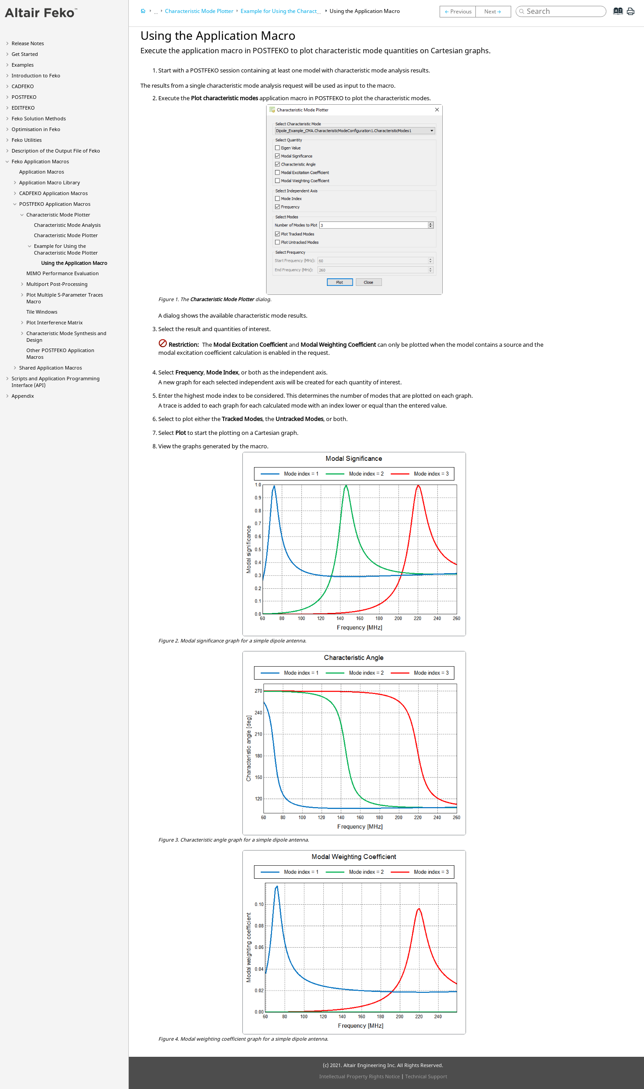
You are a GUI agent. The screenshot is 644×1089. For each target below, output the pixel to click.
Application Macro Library (49, 182)
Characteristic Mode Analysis (67, 224)
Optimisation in (36, 129)
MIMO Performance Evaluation (62, 273)
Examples (23, 64)
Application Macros (40, 161)
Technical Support (426, 1076)
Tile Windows (41, 311)
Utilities (27, 139)
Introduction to (36, 75)
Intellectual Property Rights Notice (359, 1076)
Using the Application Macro (74, 262)
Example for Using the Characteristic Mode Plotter (66, 249)
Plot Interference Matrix (54, 322)
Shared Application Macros (50, 367)
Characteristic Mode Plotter (58, 214)
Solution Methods (39, 118)
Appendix (23, 395)
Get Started (25, 54)
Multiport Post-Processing (57, 284)
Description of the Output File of (56, 150)
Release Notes (28, 43)
